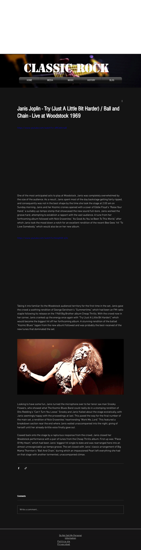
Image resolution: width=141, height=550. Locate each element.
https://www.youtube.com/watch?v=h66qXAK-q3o (42, 238)
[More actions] (122, 101)
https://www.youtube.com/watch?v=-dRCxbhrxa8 (42, 128)
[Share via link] (25, 468)
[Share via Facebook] (18, 468)
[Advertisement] (27, 27)
